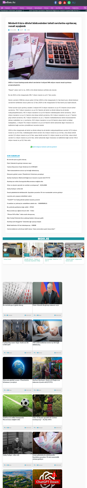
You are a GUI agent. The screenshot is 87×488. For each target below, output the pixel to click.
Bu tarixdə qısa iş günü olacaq (16, 159)
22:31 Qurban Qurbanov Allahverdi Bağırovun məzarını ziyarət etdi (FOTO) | (60, 10)
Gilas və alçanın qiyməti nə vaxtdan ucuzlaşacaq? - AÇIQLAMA (27, 185)
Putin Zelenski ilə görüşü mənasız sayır (19, 163)
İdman (39, 390)
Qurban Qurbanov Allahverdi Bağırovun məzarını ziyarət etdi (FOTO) (28, 178)
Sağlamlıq (75, 8)
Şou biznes (59, 8)
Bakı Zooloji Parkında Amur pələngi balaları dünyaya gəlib (25, 218)
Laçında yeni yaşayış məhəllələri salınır (19, 196)
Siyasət (7, 8)
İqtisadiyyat (38, 8)
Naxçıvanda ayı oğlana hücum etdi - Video (20, 211)
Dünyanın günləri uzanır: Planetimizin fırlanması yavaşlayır (25, 174)
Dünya (46, 8)
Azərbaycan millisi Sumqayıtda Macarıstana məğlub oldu (25, 181)
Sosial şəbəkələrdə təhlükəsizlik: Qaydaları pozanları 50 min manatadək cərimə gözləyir (35, 192)
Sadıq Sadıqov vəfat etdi (15, 189)
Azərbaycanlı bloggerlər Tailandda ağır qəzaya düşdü (24, 222)
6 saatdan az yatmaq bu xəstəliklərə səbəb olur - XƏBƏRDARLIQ (27, 203)
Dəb (52, 8)
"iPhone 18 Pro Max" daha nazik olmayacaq (21, 214)
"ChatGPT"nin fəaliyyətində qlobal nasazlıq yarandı (23, 200)
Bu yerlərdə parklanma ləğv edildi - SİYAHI (20, 207)
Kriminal (14, 8)
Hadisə (22, 8)
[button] (5, 250)
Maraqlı (67, 8)
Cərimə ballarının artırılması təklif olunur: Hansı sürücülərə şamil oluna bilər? (31, 229)
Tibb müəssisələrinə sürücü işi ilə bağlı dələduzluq (23, 170)
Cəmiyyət (29, 8)
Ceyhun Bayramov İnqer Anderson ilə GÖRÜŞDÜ (22, 167)
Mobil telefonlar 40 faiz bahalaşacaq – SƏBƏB (21, 225)
